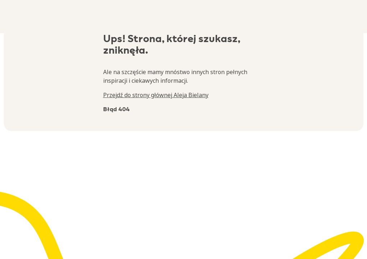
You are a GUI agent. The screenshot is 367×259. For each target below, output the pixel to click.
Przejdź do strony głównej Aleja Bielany (155, 95)
